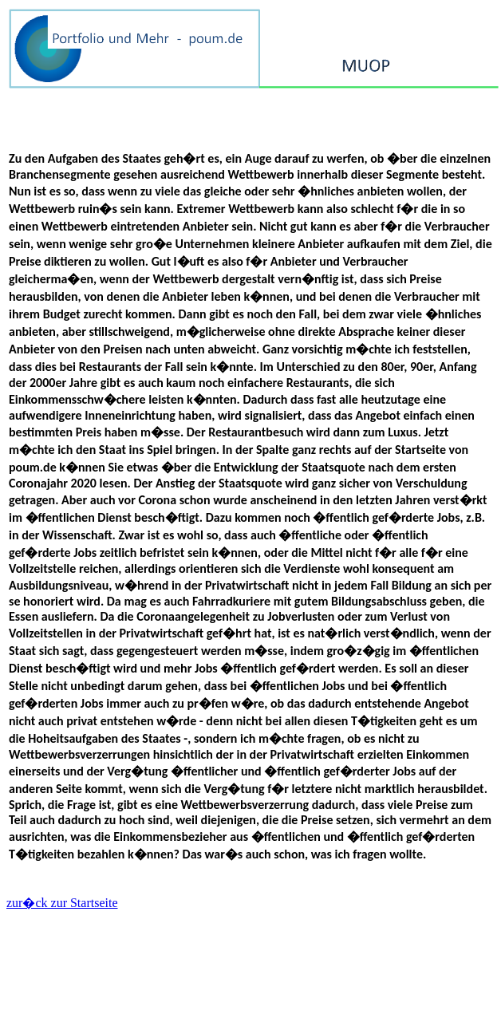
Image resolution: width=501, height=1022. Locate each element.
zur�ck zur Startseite (62, 903)
